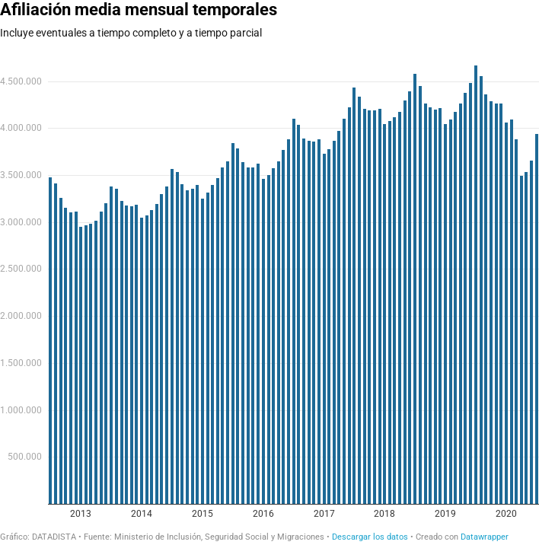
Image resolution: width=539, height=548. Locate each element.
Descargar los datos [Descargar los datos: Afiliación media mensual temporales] (370, 537)
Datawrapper (485, 537)
